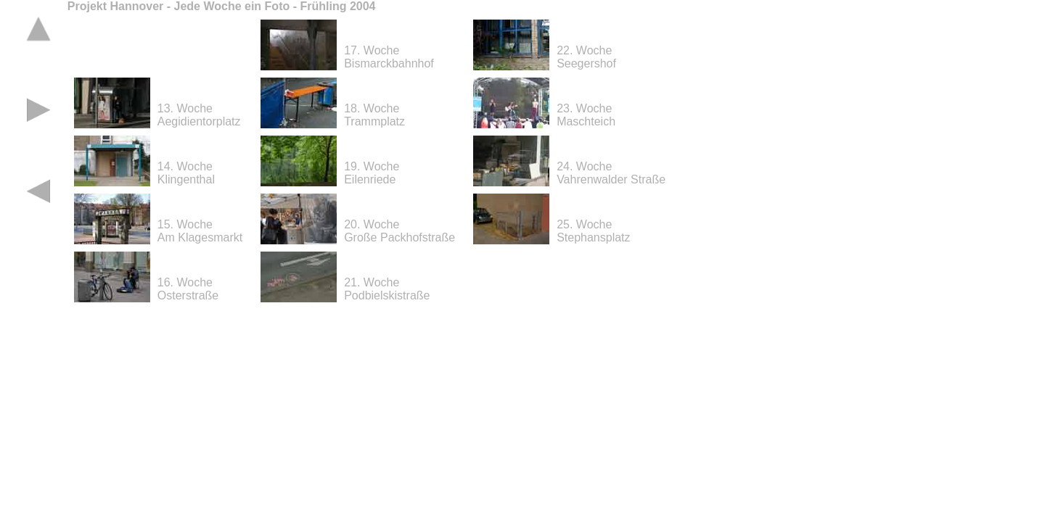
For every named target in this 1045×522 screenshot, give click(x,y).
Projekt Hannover (115, 6)
